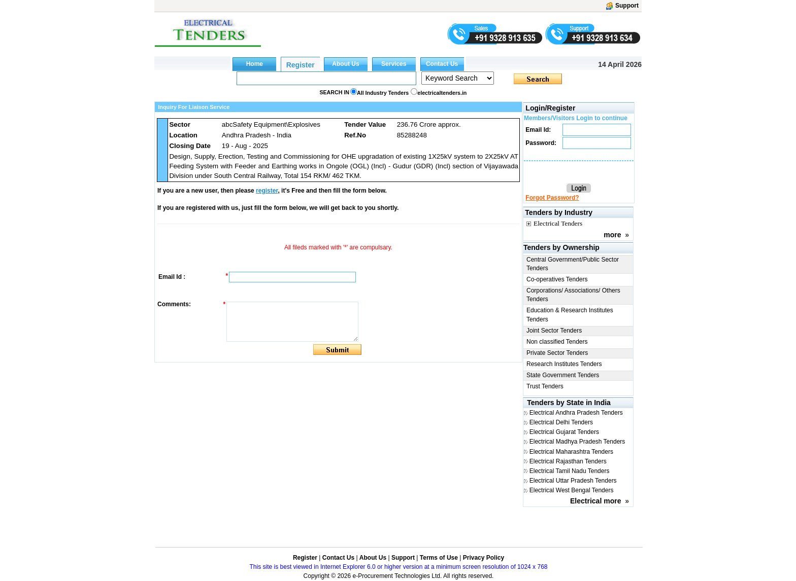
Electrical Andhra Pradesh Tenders (576, 412)
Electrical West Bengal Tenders (571, 490)
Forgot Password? (552, 197)
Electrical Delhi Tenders (561, 422)
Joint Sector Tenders (554, 330)
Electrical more (595, 501)
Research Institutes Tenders (564, 364)
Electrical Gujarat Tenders (564, 431)
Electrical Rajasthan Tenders (568, 461)
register (267, 190)
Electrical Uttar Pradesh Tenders (573, 480)
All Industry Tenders (383, 93)
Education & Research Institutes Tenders (569, 314)
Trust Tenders (544, 386)
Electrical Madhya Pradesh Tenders (577, 441)
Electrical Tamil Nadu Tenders (569, 471)
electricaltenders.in (442, 93)
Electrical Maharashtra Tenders (571, 451)
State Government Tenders (562, 375)
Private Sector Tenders (557, 352)
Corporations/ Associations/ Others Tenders (573, 295)
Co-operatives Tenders (557, 279)
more (612, 235)
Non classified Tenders (557, 341)
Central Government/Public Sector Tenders (572, 264)
